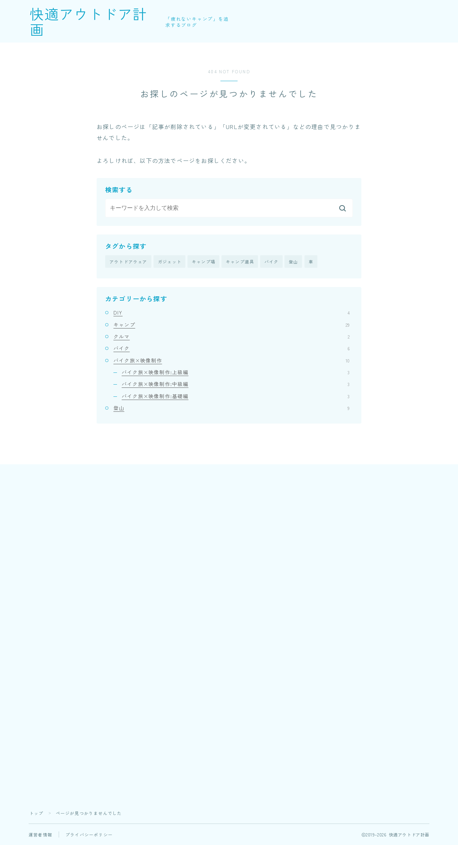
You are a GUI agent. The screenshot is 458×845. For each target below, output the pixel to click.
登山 (293, 261)
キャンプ (231, 324)
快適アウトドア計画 (99, 21)
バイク (271, 261)
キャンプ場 (203, 261)
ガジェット (169, 261)
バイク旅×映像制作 (231, 360)
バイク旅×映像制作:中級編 (236, 384)
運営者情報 (40, 834)
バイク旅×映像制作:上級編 (236, 372)
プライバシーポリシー (89, 834)
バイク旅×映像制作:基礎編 (236, 396)
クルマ (231, 336)
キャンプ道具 (240, 261)
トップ (36, 813)
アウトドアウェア (128, 261)
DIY (231, 312)
